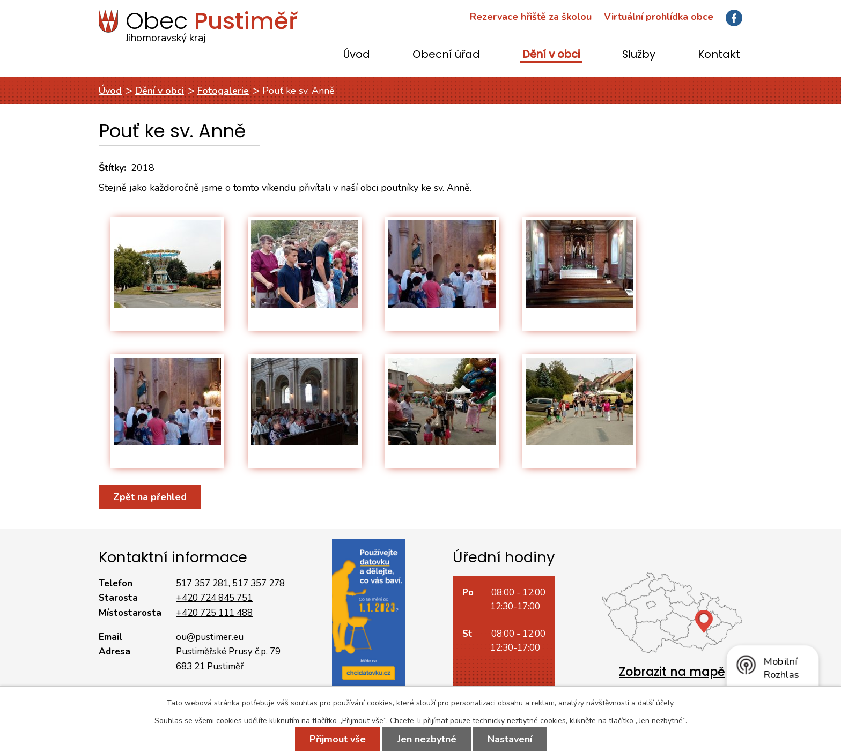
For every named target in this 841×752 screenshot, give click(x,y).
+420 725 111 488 (214, 613)
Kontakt (719, 55)
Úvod (356, 55)
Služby (638, 55)
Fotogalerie (223, 90)
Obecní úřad (446, 55)
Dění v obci (551, 55)
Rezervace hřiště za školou (531, 16)
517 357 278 (258, 583)
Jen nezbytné (426, 739)
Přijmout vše (337, 739)
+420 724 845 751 (214, 598)
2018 (142, 167)
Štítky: (112, 167)
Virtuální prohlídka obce (658, 16)
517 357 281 (202, 583)
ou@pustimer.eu (210, 637)
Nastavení (510, 739)
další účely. (656, 703)
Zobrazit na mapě (672, 672)
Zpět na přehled (150, 496)
